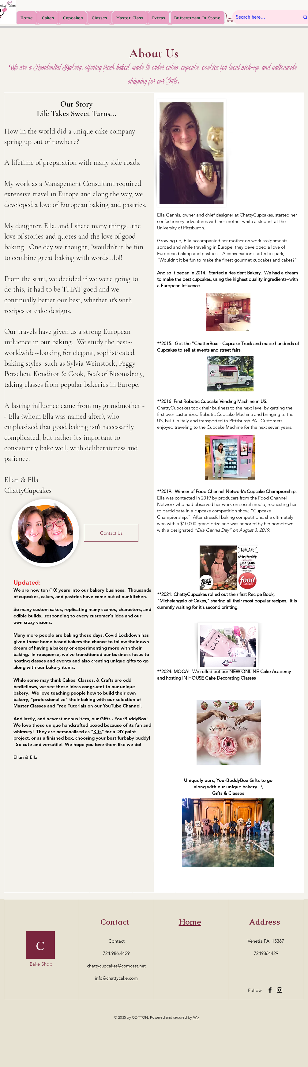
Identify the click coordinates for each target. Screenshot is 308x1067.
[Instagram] (279, 990)
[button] (230, 17)
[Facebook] (270, 990)
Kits (97, 731)
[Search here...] (263, 17)
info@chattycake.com (116, 978)
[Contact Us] (111, 533)
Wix (196, 1017)
